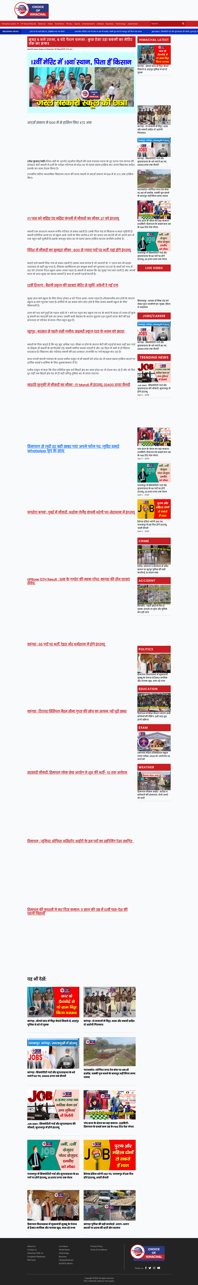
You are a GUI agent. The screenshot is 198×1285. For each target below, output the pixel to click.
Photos (69, 24)
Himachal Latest (10, 24)
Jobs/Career (133, 24)
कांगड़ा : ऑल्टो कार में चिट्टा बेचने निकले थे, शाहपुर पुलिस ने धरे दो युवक (153, 69)
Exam (143, 728)
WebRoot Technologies (105, 1281)
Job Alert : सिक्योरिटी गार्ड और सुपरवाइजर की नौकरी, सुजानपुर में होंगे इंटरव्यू (153, 388)
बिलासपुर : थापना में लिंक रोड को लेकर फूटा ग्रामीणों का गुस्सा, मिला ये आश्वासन (153, 304)
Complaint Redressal (36, 1256)
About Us (31, 1246)
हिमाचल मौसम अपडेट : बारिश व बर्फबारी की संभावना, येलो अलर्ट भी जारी (152, 795)
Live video (154, 268)
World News (64, 1249)
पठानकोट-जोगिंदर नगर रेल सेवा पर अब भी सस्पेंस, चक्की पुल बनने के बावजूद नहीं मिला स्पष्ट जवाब (153, 192)
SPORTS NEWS (66, 1263)
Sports (77, 24)
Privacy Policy (96, 1246)
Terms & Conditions (98, 1249)
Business (110, 24)
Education (148, 689)
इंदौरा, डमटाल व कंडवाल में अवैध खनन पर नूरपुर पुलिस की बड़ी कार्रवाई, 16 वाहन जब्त (152, 569)
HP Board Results (28, 24)
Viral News (59, 24)
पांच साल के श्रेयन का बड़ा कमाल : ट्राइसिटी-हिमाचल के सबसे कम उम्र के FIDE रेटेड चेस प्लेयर (154, 224)
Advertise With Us (35, 1253)
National (42, 24)
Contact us (32, 1249)
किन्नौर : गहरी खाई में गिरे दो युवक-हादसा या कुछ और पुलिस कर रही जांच (152, 609)
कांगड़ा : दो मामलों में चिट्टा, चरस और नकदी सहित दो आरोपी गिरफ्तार (152, 129)
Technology (121, 24)
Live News (63, 1246)
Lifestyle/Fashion (66, 1260)
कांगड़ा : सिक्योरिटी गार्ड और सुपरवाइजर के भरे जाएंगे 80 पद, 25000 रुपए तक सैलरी (152, 161)
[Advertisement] (138, 10)
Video (50, 24)
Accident (147, 581)
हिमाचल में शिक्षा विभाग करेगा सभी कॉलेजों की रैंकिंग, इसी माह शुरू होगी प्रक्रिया (153, 716)
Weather (146, 767)
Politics (146, 649)
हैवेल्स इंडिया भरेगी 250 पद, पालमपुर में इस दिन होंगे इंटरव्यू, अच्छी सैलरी (152, 525)
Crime (144, 541)
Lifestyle (100, 24)
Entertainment (88, 24)
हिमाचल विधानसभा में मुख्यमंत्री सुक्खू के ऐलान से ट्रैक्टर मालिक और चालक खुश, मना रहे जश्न (152, 677)
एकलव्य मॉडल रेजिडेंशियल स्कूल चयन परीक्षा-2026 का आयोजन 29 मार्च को (153, 756)
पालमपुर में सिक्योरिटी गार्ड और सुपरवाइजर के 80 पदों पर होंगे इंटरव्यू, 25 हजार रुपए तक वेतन (152, 256)
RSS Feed (31, 1260)
